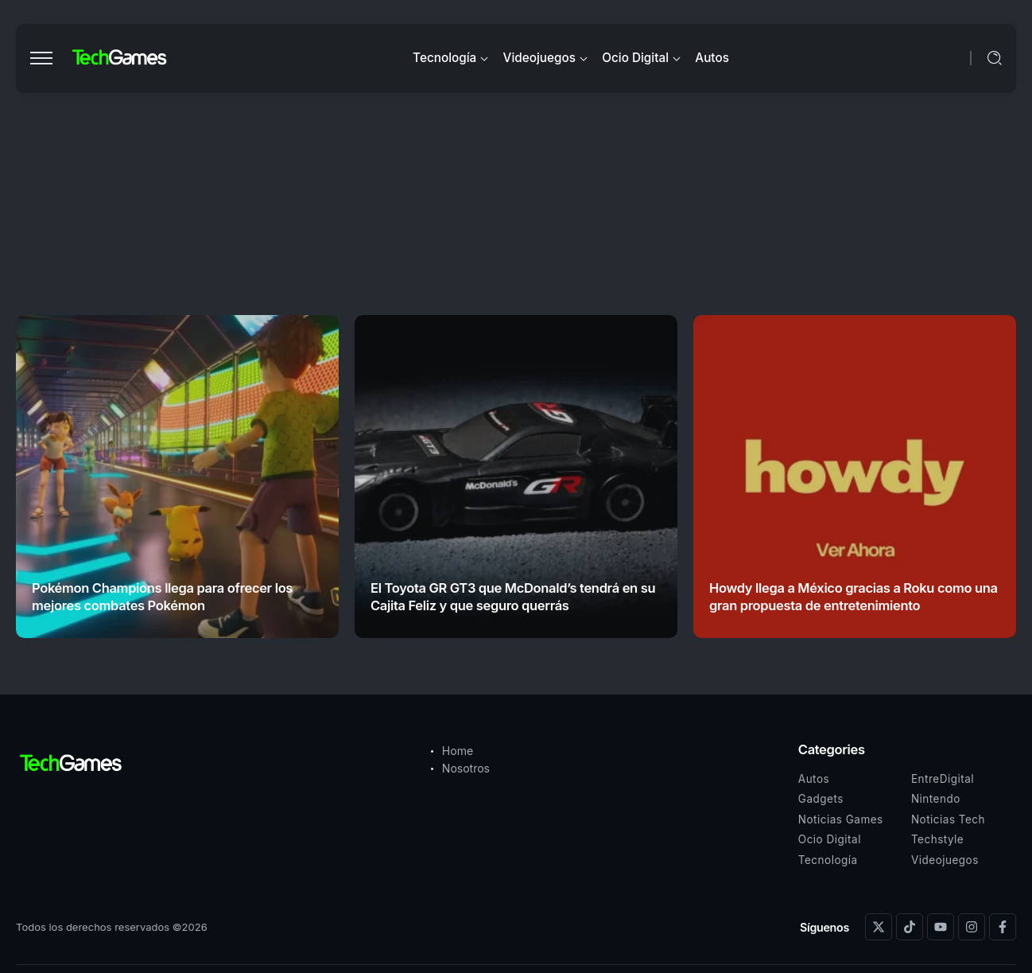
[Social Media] (878, 926)
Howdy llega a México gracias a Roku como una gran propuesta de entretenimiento (853, 596)
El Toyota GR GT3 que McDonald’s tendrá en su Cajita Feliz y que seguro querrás (513, 596)
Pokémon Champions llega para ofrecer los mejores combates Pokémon (162, 596)
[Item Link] (177, 476)
